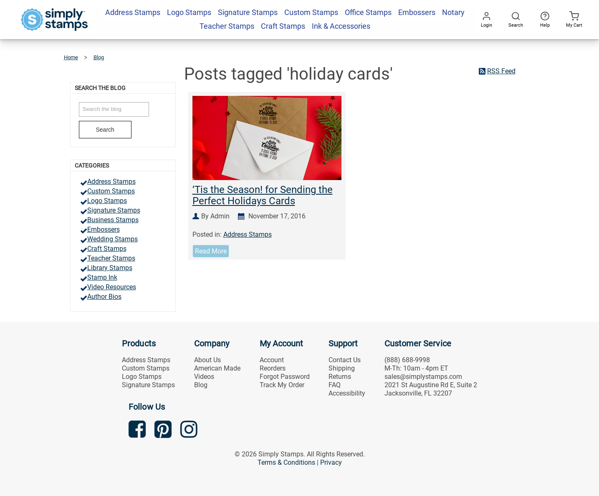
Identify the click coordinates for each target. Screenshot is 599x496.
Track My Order (282, 385)
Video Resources (111, 287)
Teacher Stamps (111, 258)
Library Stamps (109, 268)
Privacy (331, 462)
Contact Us (345, 360)
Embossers (103, 229)
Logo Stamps (107, 201)
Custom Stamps (111, 191)
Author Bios (104, 297)
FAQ (335, 385)
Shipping (342, 368)
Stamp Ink (102, 277)
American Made (217, 368)
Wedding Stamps (112, 239)
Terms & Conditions (286, 462)
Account (272, 360)
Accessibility (347, 393)
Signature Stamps (113, 210)
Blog (200, 385)
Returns (340, 377)
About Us (207, 360)
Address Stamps (111, 181)
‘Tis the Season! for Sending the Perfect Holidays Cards (262, 195)
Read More (211, 251)
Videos (204, 377)
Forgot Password (285, 377)
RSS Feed (501, 71)
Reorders (273, 368)
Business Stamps (113, 220)
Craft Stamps (106, 249)
